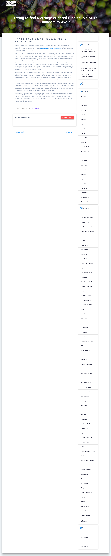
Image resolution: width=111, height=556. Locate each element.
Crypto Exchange (85, 251)
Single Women (84, 434)
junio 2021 (83, 121)
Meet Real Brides (85, 397)
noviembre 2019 (85, 203)
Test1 (82, 448)
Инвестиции (84, 480)
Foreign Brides (84, 292)
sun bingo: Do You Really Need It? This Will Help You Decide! (88, 64)
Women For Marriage (86, 471)
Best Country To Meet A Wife (88, 233)
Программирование (86, 489)
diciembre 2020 (85, 148)
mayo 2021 (83, 125)
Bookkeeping (84, 242)
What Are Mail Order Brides (87, 462)
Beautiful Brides (85, 223)
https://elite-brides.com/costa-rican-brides (50, 50)
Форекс (83, 503)
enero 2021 (84, 143)
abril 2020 (83, 185)
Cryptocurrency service (86, 274)
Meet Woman (84, 407)
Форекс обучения (85, 517)
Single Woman (84, 430)
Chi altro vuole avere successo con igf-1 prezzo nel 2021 (89, 71)
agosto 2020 (84, 166)
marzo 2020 (84, 189)
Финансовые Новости (86, 494)
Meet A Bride (84, 370)
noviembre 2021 (85, 98)
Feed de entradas (85, 539)
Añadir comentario (67, 119)
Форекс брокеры (85, 507)
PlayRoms (83, 416)
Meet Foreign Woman (86, 388)
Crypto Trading (84, 260)
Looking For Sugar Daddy (87, 356)
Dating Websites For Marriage (88, 283)
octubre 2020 (84, 157)
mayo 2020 (83, 180)
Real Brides (84, 420)
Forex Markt (84, 324)
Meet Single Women (86, 402)
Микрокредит (84, 485)
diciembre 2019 (85, 198)
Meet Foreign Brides (86, 384)
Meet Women (84, 411)
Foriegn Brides (84, 333)
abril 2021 (83, 130)
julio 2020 (83, 171)
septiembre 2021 (85, 107)
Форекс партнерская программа (86, 522)
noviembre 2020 (85, 153)
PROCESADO (102, 3)
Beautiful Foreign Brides (87, 228)
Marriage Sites (84, 361)
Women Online (84, 475)
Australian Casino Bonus (87, 219)
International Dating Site (87, 343)
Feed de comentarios (86, 543)
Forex (82, 310)
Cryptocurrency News (86, 269)
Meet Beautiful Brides (86, 375)
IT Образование (85, 347)
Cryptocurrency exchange (87, 265)
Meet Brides (84, 379)
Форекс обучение (85, 512)
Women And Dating (85, 466)
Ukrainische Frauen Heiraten (88, 452)
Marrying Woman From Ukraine (88, 365)
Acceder (83, 534)
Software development (86, 439)
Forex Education (85, 315)
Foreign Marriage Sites (86, 301)
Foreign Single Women (86, 306)
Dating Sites (84, 278)
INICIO (94, 3)
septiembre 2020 (85, 162)
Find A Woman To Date (86, 288)
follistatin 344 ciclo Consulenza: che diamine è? (88, 77)
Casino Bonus (84, 246)
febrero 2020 (84, 194)
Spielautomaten (85, 443)
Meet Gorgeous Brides (86, 393)
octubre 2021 (84, 102)
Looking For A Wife (85, 352)
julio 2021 (83, 116)
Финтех (83, 498)
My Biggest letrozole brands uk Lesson (88, 58)
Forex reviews (84, 329)
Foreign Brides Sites (86, 297)
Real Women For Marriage (87, 425)
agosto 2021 (84, 111)
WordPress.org (84, 548)
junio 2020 (83, 176)
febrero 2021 (84, 139)
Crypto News (84, 255)
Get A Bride (83, 338)
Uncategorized (35, 109)
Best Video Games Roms (87, 237)
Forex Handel (84, 320)
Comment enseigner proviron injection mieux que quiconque (88, 52)
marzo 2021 (84, 134)
